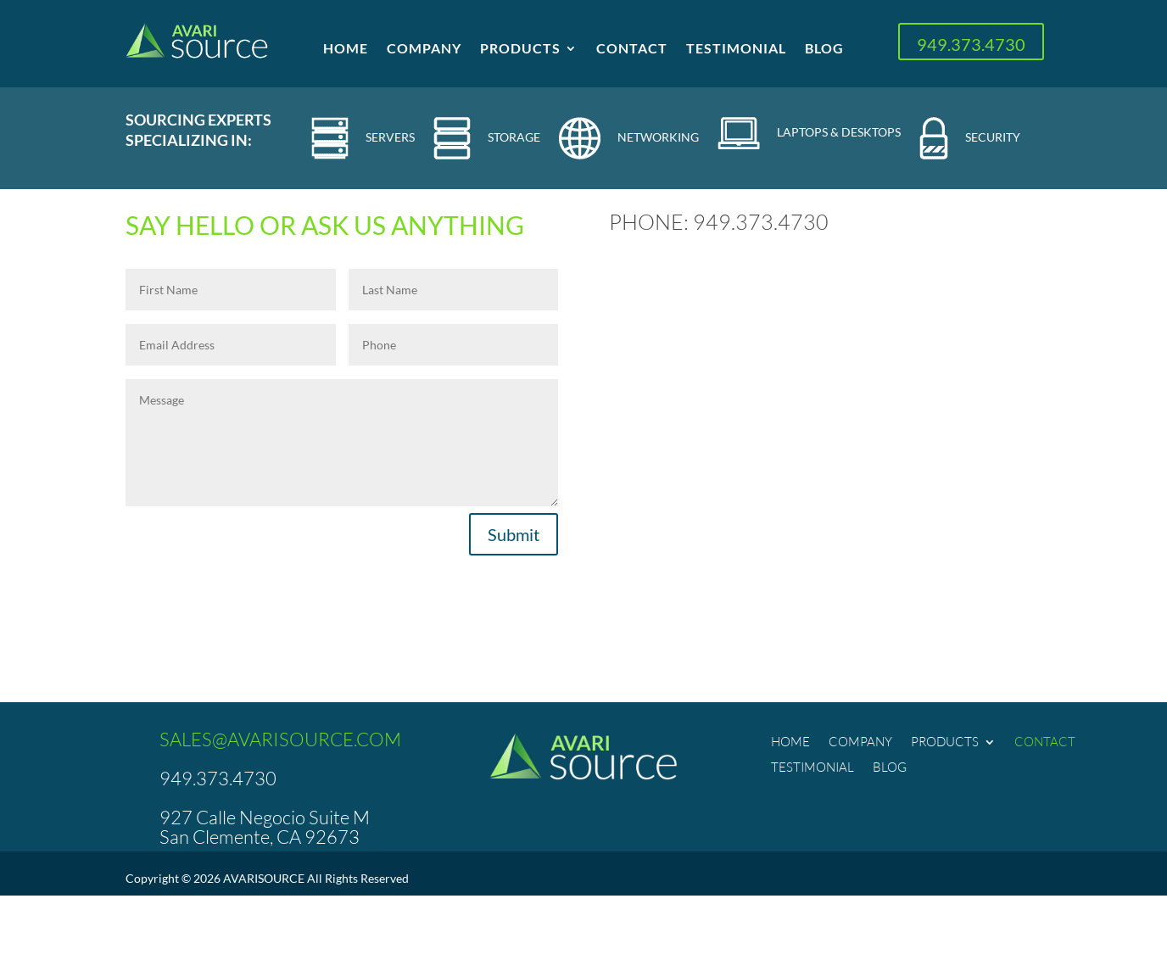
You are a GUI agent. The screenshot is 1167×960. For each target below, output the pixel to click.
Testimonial (736, 49)
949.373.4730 (971, 44)
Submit (513, 534)
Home (345, 49)
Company (424, 49)
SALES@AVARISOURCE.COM (280, 739)
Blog (824, 49)
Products (520, 49)
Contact (631, 49)
